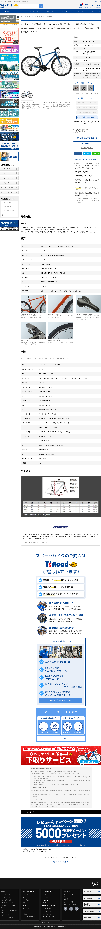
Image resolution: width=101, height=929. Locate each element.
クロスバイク (6, 897)
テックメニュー (48, 914)
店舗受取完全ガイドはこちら (61, 700)
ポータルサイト (68, 902)
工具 (44, 894)
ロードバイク (6, 894)
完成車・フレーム (6, 168)
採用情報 (66, 899)
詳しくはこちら (61, 738)
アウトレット (79, 11)
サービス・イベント (94, 11)
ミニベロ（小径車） (8, 917)
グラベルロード (6, 915)
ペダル (25, 903)
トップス (25, 911)
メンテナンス (50, 11)
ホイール (25, 894)
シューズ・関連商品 (29, 917)
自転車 (7, 11)
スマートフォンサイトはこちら (51, 922)
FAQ (5, 215)
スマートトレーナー (49, 903)
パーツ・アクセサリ (36, 11)
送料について (8, 207)
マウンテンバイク (7, 903)
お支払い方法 (8, 202)
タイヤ (25, 897)
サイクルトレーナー (65, 11)
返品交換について (9, 211)
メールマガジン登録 (70, 904)
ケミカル (46, 897)
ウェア (22, 11)
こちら (81, 132)
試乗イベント (47, 908)
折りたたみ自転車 (7, 900)
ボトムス (25, 914)
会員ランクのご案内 (70, 891)
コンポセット (27, 900)
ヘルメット (26, 908)
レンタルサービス (48, 917)
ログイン (38, 851)
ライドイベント (48, 911)
